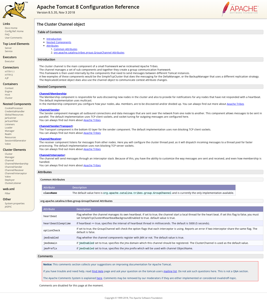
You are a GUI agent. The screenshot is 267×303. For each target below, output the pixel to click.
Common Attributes (65, 49)
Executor (9, 61)
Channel (9, 160)
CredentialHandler (15, 111)
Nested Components (59, 42)
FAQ (7, 34)
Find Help (97, 271)
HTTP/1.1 (10, 71)
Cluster (8, 97)
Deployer (10, 179)
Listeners (10, 124)
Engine (8, 91)
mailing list (170, 271)
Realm (8, 134)
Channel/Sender (13, 166)
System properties (15, 203)
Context (9, 88)
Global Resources (14, 114)
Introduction (54, 39)
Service (8, 51)
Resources (10, 137)
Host (7, 94)
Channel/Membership (16, 163)
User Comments (13, 37)
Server (8, 48)
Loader (8, 127)
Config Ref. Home (14, 31)
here (99, 278)
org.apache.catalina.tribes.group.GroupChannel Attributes (89, 52)
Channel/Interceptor (16, 173)
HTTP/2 (9, 74)
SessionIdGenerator (15, 140)
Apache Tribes (235, 104)
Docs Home (11, 28)
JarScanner (10, 117)
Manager (9, 130)
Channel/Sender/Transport (55, 126)
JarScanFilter (11, 121)
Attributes (53, 45)
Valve (8, 143)
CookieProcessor (14, 108)
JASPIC (8, 206)
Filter (7, 193)
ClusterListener (13, 183)
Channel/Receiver (14, 170)
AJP (7, 78)
